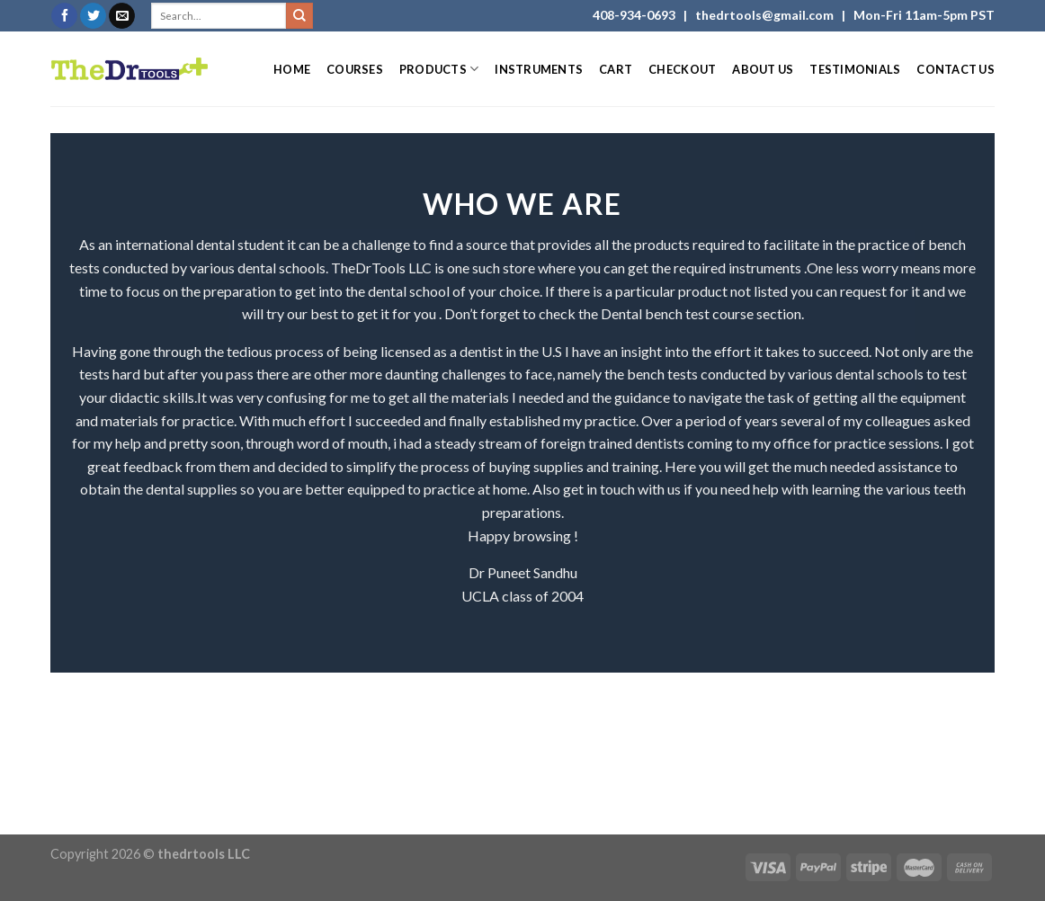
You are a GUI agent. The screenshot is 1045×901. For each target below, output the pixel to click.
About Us (762, 69)
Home (291, 69)
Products (439, 68)
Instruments (539, 69)
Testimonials (854, 69)
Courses (354, 69)
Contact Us (955, 69)
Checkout (682, 69)
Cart (615, 69)
